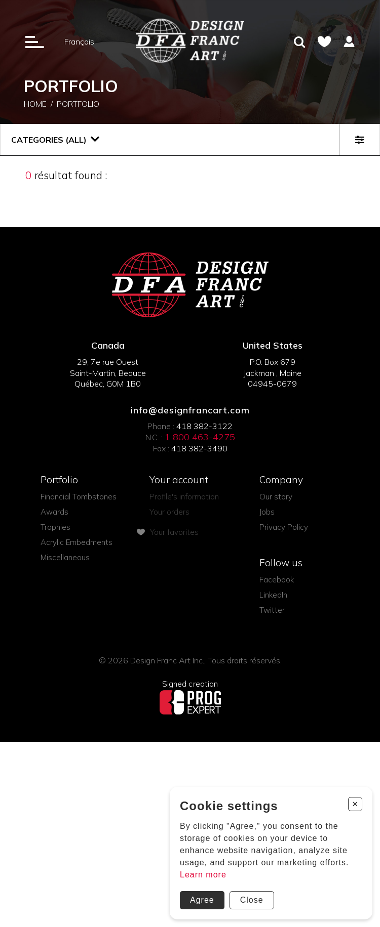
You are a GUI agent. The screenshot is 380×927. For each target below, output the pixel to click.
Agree (202, 900)
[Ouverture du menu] (34, 41)
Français (79, 41)
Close (251, 900)
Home (35, 105)
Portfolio (78, 105)
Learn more (203, 874)
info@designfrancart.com (190, 410)
